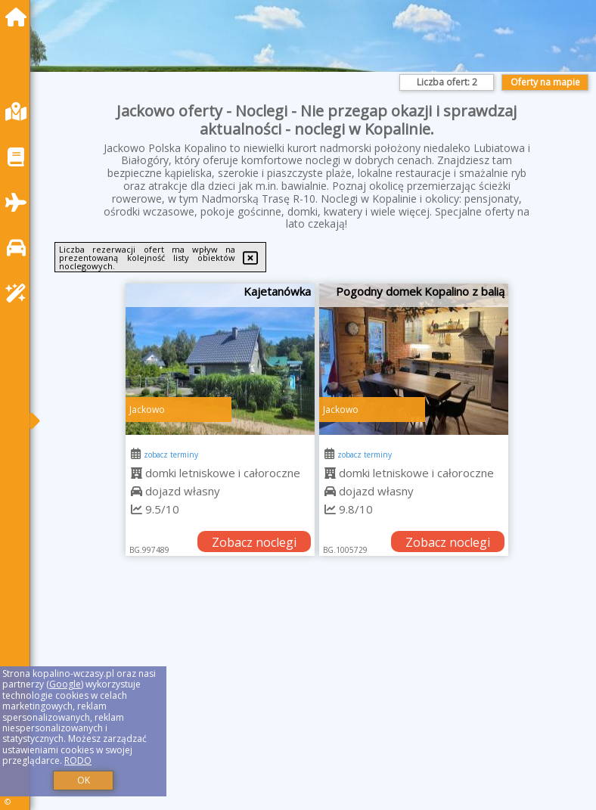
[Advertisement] (316, 699)
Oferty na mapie (545, 82)
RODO (78, 760)
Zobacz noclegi (254, 542)
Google (65, 684)
